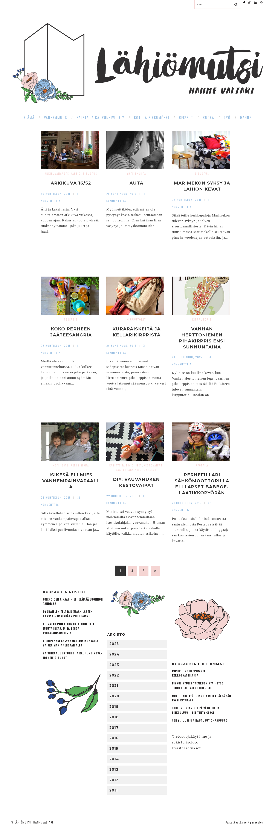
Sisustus (90, 173)
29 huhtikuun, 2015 (121, 193)
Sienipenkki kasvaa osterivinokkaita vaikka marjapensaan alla (70, 643)
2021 (113, 686)
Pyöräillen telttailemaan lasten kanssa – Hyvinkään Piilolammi (68, 614)
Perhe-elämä (80, 465)
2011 (113, 790)
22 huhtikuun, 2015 (121, 496)
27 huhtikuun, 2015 (56, 345)
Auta (136, 183)
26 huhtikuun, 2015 (121, 345)
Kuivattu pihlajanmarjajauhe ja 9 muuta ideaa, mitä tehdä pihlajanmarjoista (68, 628)
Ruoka (208, 117)
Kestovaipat (153, 465)
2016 (114, 738)
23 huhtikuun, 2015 (56, 497)
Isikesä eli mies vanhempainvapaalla (70, 480)
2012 (113, 780)
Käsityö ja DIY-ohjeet (125, 465)
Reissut (186, 117)
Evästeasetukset (186, 748)
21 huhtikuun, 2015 (187, 503)
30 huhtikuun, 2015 (56, 193)
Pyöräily (202, 465)
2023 (114, 665)
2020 (114, 696)
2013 (113, 769)
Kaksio (76, 173)
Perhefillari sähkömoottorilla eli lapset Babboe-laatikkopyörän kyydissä (202, 486)
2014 (114, 759)
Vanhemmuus (55, 117)
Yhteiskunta (136, 173)
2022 (114, 675)
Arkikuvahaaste (57, 173)
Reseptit (71, 319)
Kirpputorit (136, 319)
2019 (114, 707)
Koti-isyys (61, 465)
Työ (227, 117)
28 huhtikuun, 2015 (187, 199)
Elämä (29, 117)
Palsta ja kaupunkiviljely (100, 117)
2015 (113, 748)
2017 (114, 728)
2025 (114, 644)
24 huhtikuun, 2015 (187, 357)
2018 (114, 717)
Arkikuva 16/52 (71, 183)
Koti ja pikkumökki (151, 117)
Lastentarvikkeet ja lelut (136, 469)
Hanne (245, 117)
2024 (114, 654)
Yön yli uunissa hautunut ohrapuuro (200, 720)
